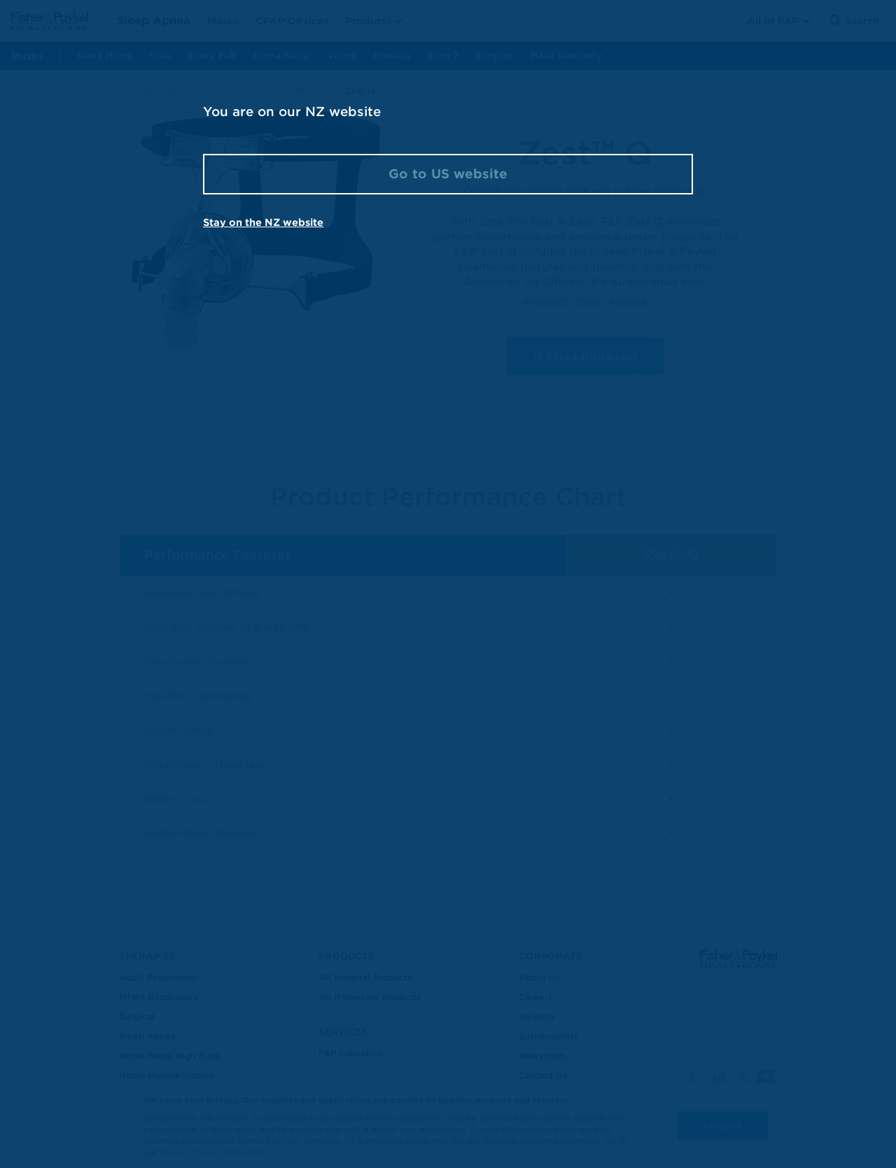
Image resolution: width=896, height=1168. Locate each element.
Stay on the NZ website (263, 222)
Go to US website (447, 173)
